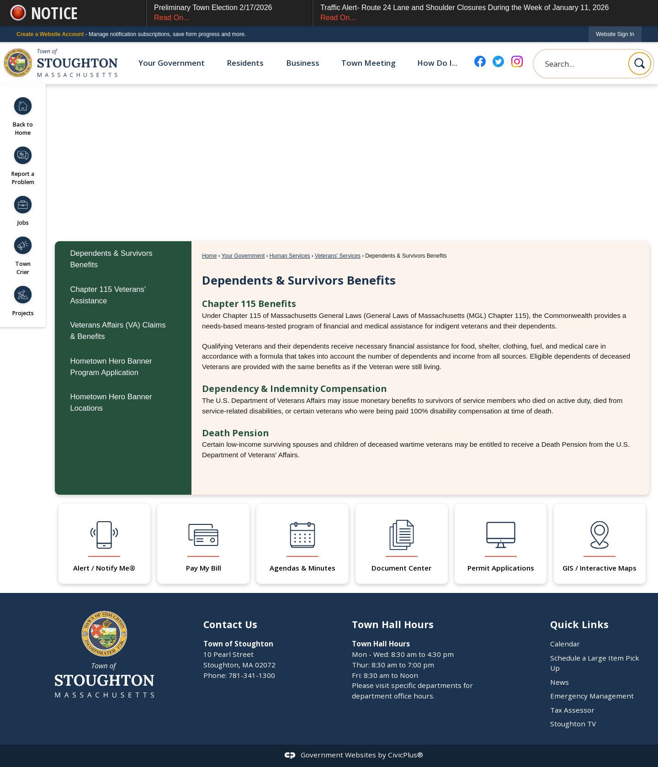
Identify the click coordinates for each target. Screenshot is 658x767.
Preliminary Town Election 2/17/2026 (229, 13)
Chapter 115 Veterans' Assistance (108, 295)
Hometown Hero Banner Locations (111, 402)
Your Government (243, 256)
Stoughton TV (573, 723)
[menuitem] (123, 259)
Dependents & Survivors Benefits (111, 259)
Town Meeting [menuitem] (368, 63)
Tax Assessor (572, 709)
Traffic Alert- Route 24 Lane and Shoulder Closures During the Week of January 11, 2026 (481, 13)
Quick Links (579, 624)
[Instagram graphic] (517, 61)
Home (209, 256)
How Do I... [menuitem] (437, 63)
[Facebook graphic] (480, 61)
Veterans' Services (338, 256)
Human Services (289, 256)
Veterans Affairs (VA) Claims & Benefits (117, 331)
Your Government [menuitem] (171, 63)
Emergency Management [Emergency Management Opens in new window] (592, 695)
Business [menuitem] (302, 63)
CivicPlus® (405, 754)
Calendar (565, 643)
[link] (615, 34)
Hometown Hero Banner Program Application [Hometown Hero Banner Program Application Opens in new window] (111, 367)
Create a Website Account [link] (50, 34)
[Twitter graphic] (498, 61)
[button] (639, 63)
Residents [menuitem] (245, 63)
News (559, 682)
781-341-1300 (251, 675)
